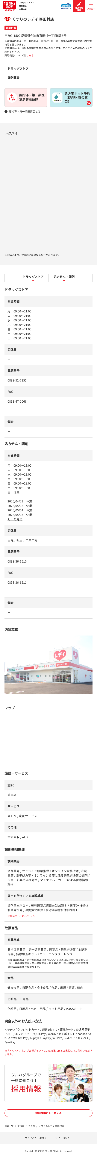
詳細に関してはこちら (21, 916)
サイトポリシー (63, 1138)
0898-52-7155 (17, 380)
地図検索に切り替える (48, 1113)
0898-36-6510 (17, 561)
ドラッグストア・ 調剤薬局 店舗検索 (18, 6)
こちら (30, 55)
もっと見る (14, 519)
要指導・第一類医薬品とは (22, 111)
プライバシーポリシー (37, 1138)
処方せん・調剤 (64, 277)
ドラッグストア (33, 277)
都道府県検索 (79, 6)
